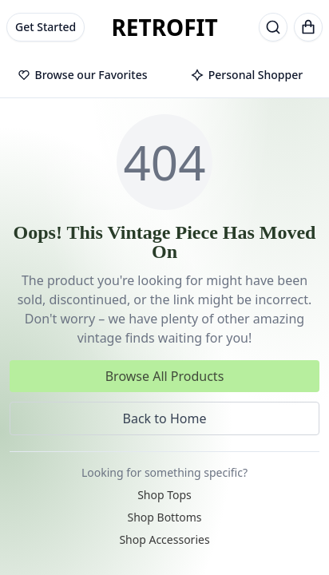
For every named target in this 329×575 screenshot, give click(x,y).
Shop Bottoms (164, 517)
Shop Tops (164, 494)
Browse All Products (164, 376)
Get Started (45, 26)
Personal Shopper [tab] (247, 74)
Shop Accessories (164, 539)
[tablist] (164, 75)
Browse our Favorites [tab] (83, 74)
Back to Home (165, 418)
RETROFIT (164, 27)
